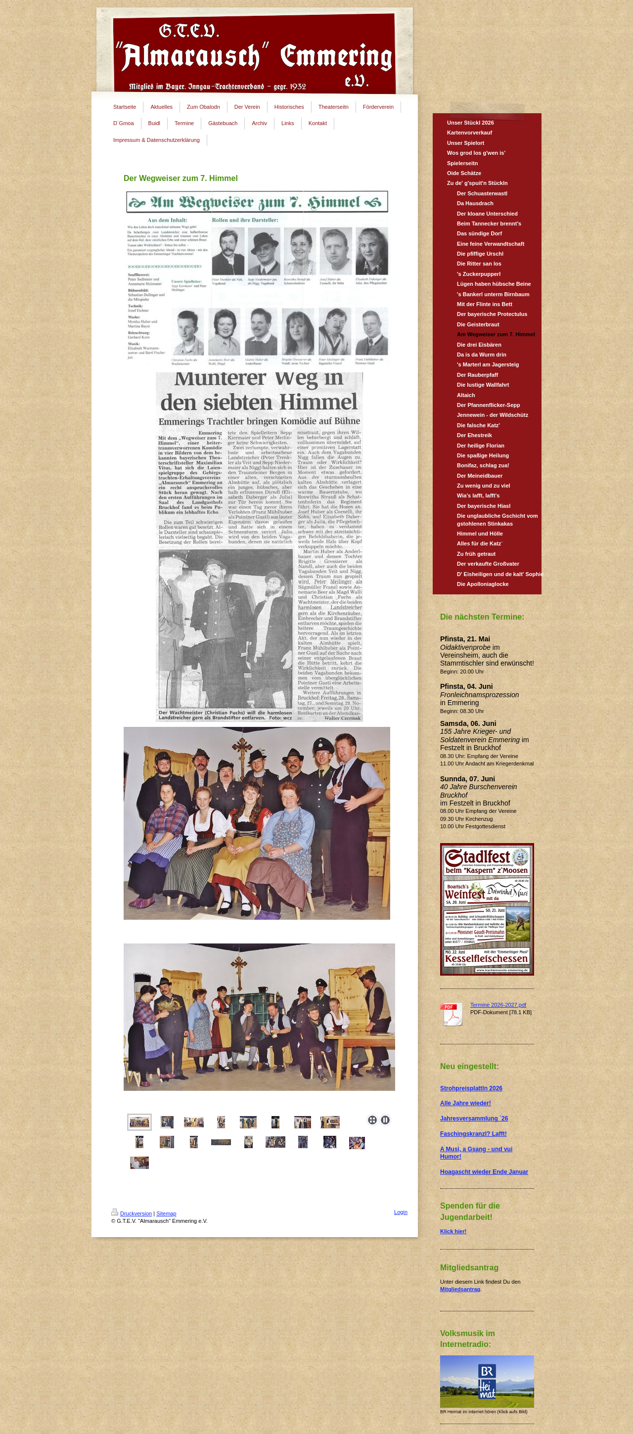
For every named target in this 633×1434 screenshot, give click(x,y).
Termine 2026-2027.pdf (498, 1005)
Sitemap (166, 1213)
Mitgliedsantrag (460, 1289)
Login (400, 1212)
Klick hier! (453, 1231)
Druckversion (131, 1213)
